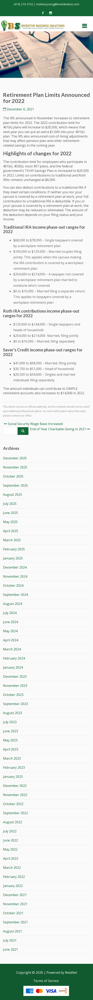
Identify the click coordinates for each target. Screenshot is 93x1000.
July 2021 (10, 940)
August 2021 (12, 931)
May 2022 (10, 849)
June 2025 (10, 513)
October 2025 (13, 476)
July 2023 (10, 722)
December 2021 (15, 895)
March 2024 (12, 649)
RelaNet (71, 972)
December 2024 (15, 567)
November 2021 (15, 904)
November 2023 (15, 685)
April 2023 (10, 749)
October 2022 (13, 804)
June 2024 (10, 622)
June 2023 (10, 731)
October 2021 (13, 913)
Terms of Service (46, 981)
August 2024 (12, 603)
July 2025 (10, 503)
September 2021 (15, 922)
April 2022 (10, 858)
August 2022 (12, 822)
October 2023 (13, 694)
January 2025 (13, 558)
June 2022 (10, 840)
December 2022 (15, 785)
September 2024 (15, 594)
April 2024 (10, 640)
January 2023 (13, 776)
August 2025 (12, 494)
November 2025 (15, 467)
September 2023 (15, 704)
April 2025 (10, 531)
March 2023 (12, 758)
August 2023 (12, 713)
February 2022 (14, 876)
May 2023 (10, 740)
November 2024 (15, 576)
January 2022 (13, 886)
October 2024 (13, 585)
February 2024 (14, 658)
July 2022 (10, 831)
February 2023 (14, 767)
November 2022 (15, 795)
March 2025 (12, 540)
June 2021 (10, 949)
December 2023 (15, 676)
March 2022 (12, 867)
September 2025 (15, 485)
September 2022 (15, 813)
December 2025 (15, 458)
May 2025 (10, 522)
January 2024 (13, 667)
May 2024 (10, 631)
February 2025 (14, 549)
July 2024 (10, 613)
